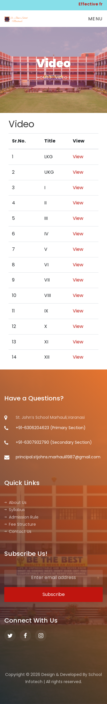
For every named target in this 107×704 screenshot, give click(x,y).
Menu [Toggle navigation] (95, 18)
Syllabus (14, 510)
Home (44, 77)
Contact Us (17, 531)
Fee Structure (20, 524)
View (78, 156)
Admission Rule (21, 517)
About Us (15, 502)
